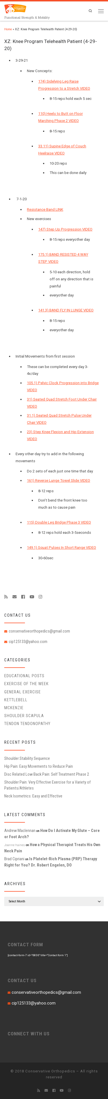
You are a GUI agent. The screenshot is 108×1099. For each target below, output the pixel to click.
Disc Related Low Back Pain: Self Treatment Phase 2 (46, 774)
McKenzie (14, 707)
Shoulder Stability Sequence (27, 758)
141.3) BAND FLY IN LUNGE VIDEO (66, 310)
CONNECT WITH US (29, 1033)
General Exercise (22, 691)
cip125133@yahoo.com (28, 641)
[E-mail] (14, 597)
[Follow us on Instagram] (40, 597)
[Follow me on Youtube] (31, 597)
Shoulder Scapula (24, 715)
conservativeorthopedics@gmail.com (39, 631)
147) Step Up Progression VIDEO (65, 229)
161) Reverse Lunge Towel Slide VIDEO (58, 480)
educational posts (24, 675)
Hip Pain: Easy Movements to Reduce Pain (38, 766)
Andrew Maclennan (19, 830)
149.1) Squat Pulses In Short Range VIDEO (61, 547)
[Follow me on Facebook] (23, 597)
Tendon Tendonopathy (27, 723)
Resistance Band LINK (45, 209)
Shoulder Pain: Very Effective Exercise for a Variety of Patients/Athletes (47, 785)
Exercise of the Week (26, 683)
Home (8, 29)
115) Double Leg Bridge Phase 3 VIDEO (59, 522)
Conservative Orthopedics (50, 1071)
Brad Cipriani (14, 858)
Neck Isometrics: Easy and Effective (33, 796)
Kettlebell (15, 699)
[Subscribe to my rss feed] (6, 597)
